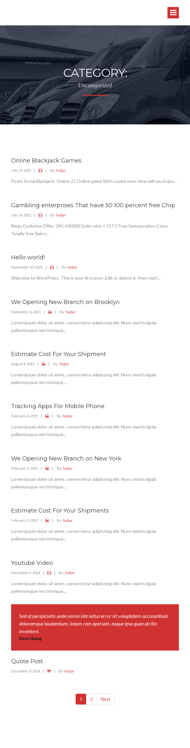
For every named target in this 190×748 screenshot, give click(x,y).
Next (106, 699)
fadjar (61, 170)
